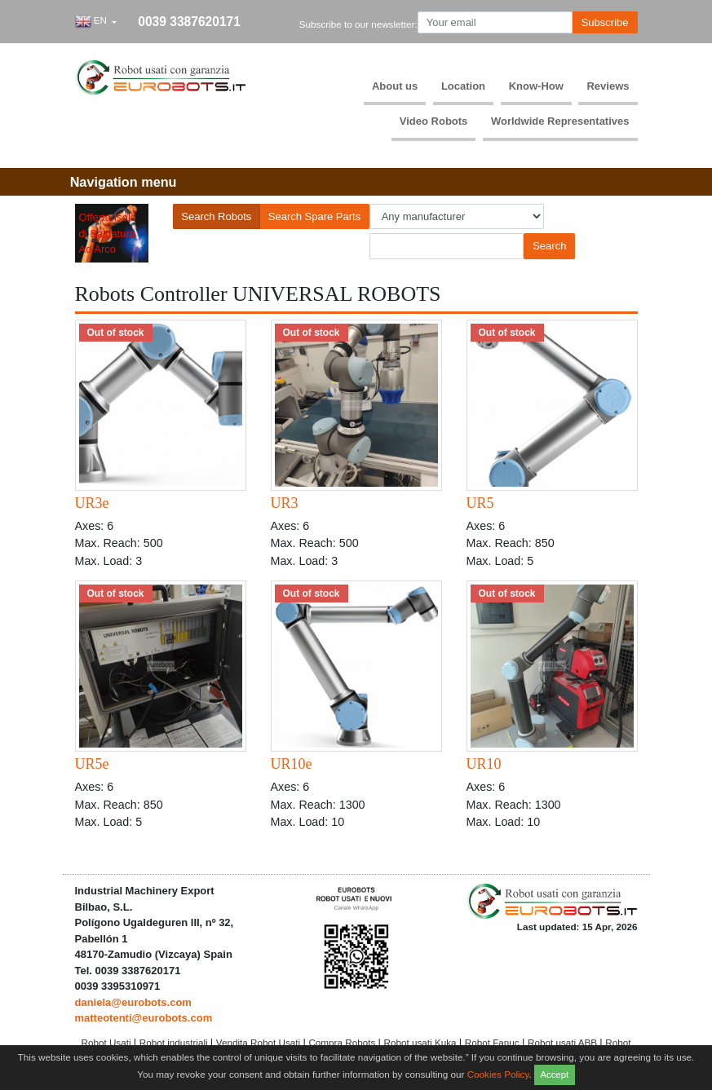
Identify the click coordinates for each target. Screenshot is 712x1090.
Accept (554, 1074)
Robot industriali (174, 1042)
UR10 (484, 764)
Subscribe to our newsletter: (358, 24)
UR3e (92, 503)
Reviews (607, 86)
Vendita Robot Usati (259, 1042)
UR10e (291, 764)
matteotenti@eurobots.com (144, 1018)
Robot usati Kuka (421, 1042)
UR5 (480, 503)
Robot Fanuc (493, 1042)
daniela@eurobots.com (133, 1002)
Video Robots (434, 121)
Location (463, 86)
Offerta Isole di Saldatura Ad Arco (108, 233)
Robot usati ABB (563, 1042)
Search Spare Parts (314, 216)
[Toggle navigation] (123, 182)
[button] (96, 22)
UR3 (285, 503)
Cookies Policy (498, 1073)
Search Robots (216, 216)
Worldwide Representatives (560, 121)
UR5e (92, 764)
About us (395, 86)
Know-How (536, 86)
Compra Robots (343, 1042)
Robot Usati (107, 1042)
